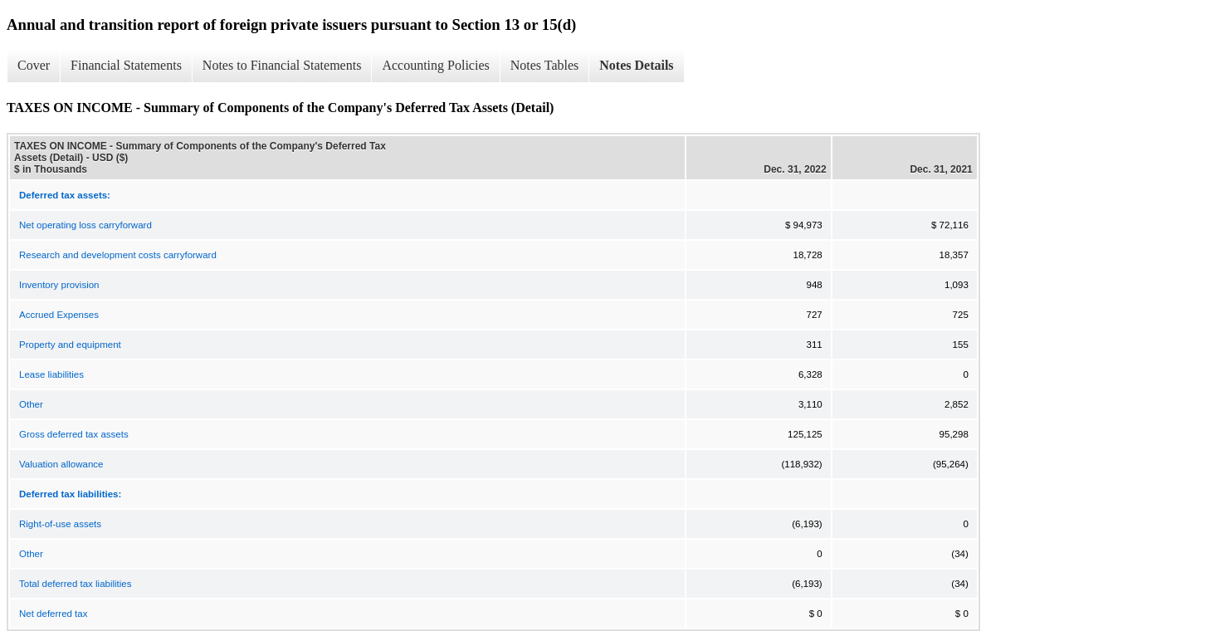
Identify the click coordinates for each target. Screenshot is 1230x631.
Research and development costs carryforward (118, 255)
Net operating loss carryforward (85, 225)
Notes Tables (544, 65)
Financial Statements (126, 65)
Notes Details (636, 65)
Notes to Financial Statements (282, 65)
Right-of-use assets (60, 524)
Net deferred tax (53, 614)
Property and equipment (70, 345)
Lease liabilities (51, 374)
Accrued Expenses (59, 315)
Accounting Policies (435, 65)
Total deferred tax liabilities (75, 584)
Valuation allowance (61, 464)
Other (31, 404)
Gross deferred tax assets (74, 434)
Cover (33, 65)
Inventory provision (59, 285)
